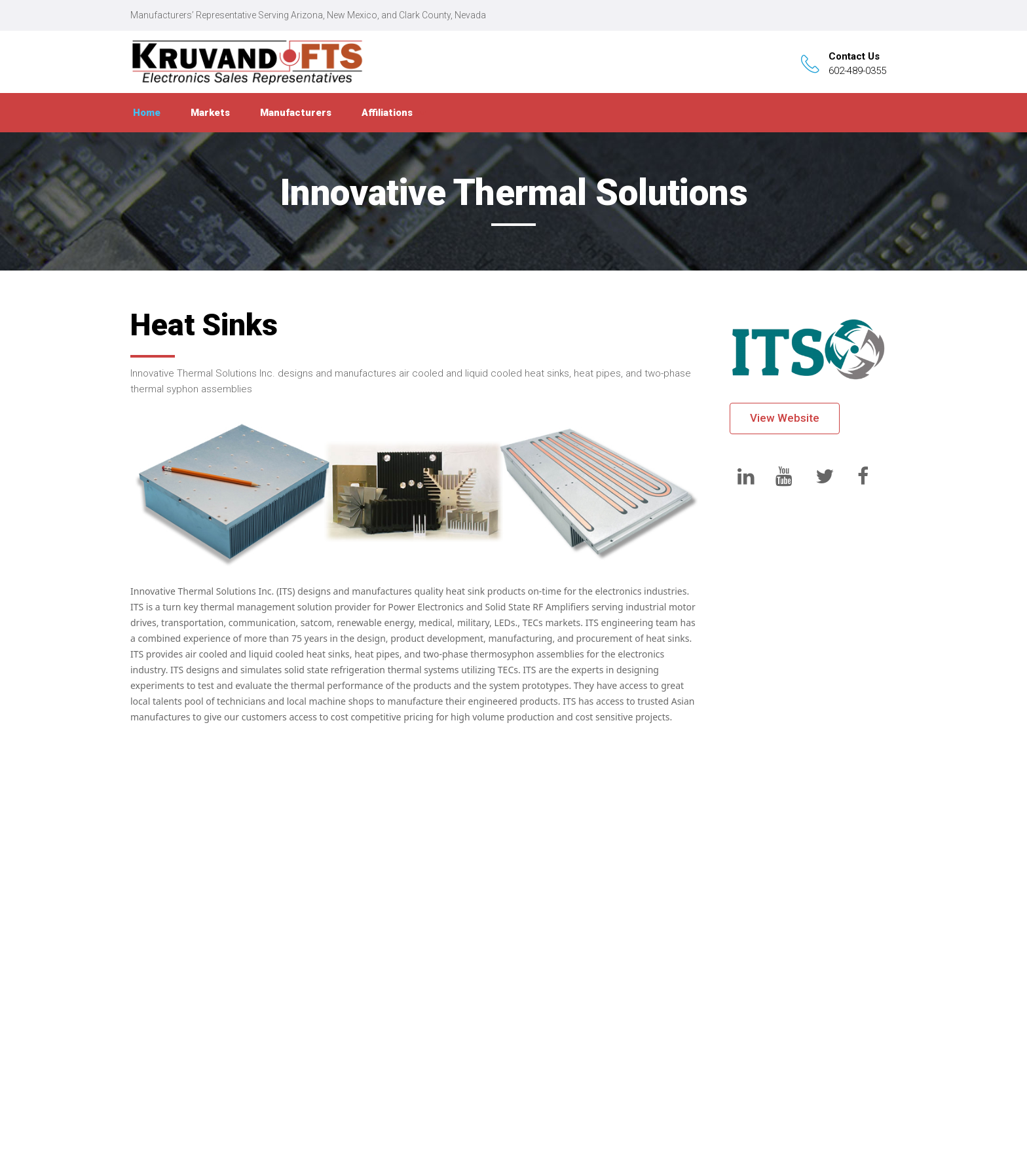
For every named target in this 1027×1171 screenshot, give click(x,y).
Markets (210, 113)
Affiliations (387, 113)
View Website (784, 417)
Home (146, 113)
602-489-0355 (857, 71)
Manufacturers (295, 113)
